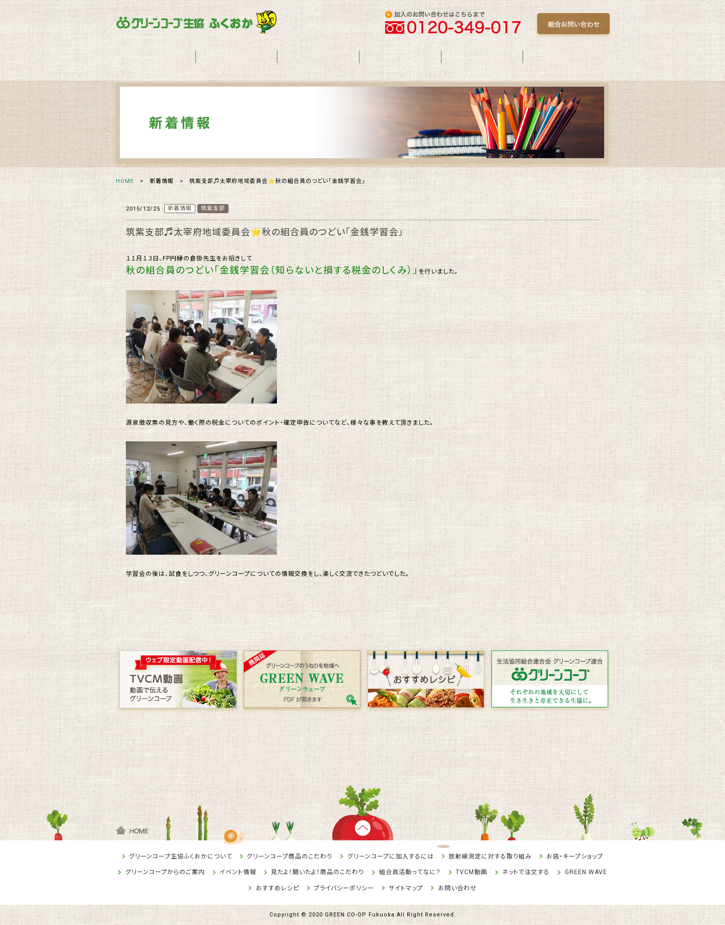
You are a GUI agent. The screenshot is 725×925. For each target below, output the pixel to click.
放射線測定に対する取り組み (490, 856)
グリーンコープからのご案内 (165, 872)
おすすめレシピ (277, 888)
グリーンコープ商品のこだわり (289, 856)
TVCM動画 (471, 872)
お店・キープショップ (574, 856)
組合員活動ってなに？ (410, 872)
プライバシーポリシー (344, 888)
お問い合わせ (457, 888)
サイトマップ (406, 888)
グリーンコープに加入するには (390, 856)
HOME (125, 181)
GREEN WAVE (586, 872)
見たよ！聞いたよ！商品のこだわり (317, 872)
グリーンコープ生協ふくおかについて (180, 856)
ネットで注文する (526, 872)
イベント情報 (238, 872)
